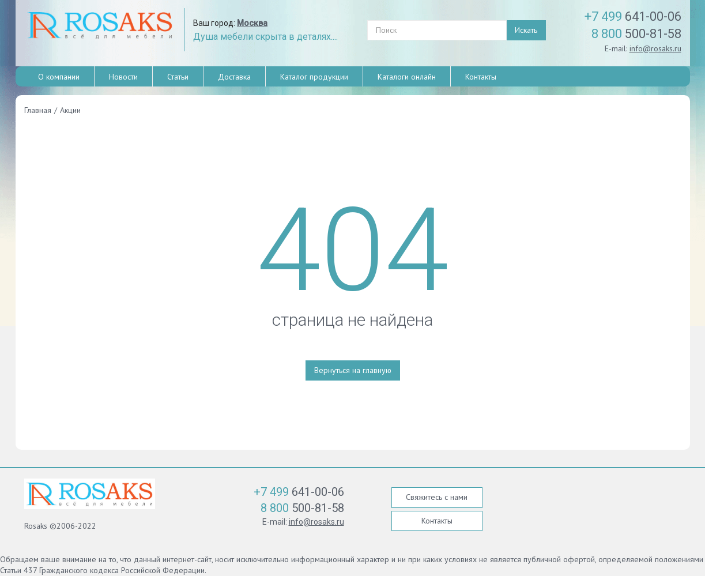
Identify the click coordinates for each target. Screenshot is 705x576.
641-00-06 (633, 16)
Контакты (480, 76)
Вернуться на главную (352, 370)
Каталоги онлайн (407, 76)
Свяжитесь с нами (437, 497)
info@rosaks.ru (655, 48)
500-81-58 (636, 34)
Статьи (177, 76)
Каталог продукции (314, 76)
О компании (59, 76)
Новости (123, 76)
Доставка (234, 76)
